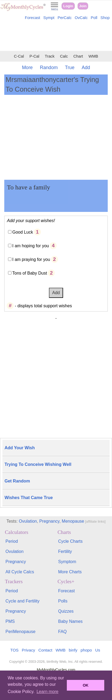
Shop (105, 18)
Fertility (65, 551)
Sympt (49, 18)
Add (86, 67)
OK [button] (85, 685)
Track (50, 56)
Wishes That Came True (29, 497)
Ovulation (28, 521)
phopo (86, 650)
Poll (94, 18)
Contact (45, 650)
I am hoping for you (30, 246)
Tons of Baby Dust (29, 273)
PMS (10, 621)
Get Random (17, 481)
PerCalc (64, 18)
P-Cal (34, 56)
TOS (14, 650)
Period (12, 541)
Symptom (67, 561)
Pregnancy (49, 521)
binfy (73, 650)
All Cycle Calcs (20, 572)
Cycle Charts (70, 541)
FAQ (62, 631)
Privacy (28, 650)
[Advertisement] (56, 36)
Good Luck (22, 232)
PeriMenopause (21, 631)
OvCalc (81, 18)
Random (49, 67)
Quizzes (66, 611)
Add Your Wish (20, 448)
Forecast (32, 18)
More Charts (70, 572)
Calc (64, 56)
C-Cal (19, 56)
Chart (78, 56)
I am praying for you (31, 259)
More (27, 67)
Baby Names (70, 621)
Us (97, 650)
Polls (62, 601)
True (70, 67)
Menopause (73, 521)
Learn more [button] (48, 691)
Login (68, 6)
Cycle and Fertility (23, 601)
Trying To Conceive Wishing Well (38, 464)
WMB (93, 56)
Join (83, 6)
